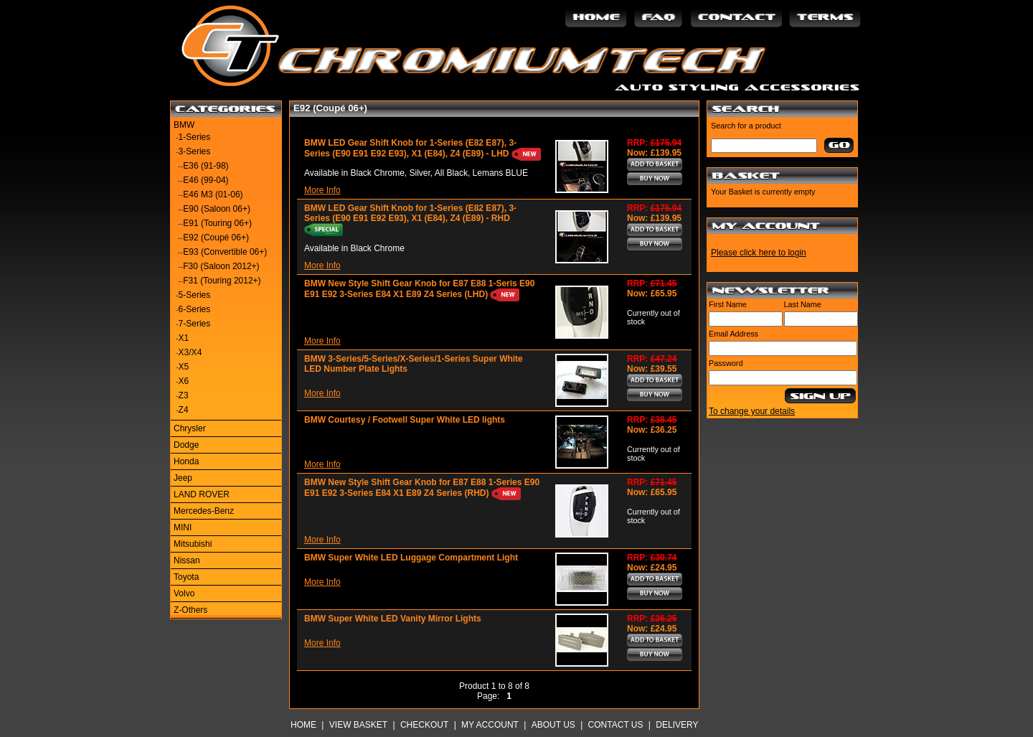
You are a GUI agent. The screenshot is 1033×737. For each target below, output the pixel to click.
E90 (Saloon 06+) (216, 209)
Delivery (677, 725)
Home (303, 725)
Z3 (184, 395)
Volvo (184, 593)
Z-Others (190, 610)
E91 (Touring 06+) (217, 223)
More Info (322, 190)
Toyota (186, 577)
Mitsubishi (193, 544)
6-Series (195, 309)
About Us (553, 725)
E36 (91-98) (205, 166)
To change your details (752, 411)
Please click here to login (758, 253)
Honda (186, 461)
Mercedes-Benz (204, 511)
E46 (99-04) (205, 180)
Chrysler (190, 428)
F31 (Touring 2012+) (221, 281)
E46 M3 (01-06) (212, 194)
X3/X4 (190, 352)
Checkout (424, 725)
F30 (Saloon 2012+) (221, 266)
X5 (184, 367)
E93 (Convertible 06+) (225, 252)
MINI (183, 527)
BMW (184, 125)
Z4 (184, 410)
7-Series (195, 324)
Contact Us (615, 725)
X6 (184, 381)
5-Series (195, 295)
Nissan (187, 560)
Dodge (186, 445)
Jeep (183, 478)
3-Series (195, 151)
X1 (184, 338)
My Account (490, 725)
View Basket (358, 725)
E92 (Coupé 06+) (216, 238)
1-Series (195, 137)
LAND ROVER (202, 494)
